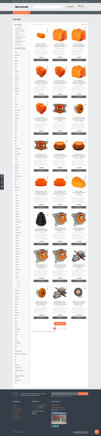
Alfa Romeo (17, 55)
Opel (17, 16)
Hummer (17, 115)
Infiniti (16, 123)
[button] (2, 187)
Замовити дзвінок (70, 7)
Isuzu (16, 126)
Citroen (16, 82)
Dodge (16, 93)
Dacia (16, 85)
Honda (16, 112)
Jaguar (16, 137)
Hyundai (17, 118)
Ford (16, 101)
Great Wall (17, 110)
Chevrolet (17, 77)
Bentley (16, 60)
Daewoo (17, 88)
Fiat (15, 99)
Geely (16, 104)
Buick (16, 66)
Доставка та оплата (46, 1)
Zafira (21, 16)
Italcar (16, 129)
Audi (16, 57)
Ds (15, 96)
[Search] (61, 7)
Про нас (33, 1)
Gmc (16, 107)
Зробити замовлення (83, 7)
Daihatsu (17, 90)
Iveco (16, 132)
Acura (16, 52)
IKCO (16, 121)
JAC (15, 134)
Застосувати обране (20, 48)
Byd (16, 68)
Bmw (16, 63)
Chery (16, 74)
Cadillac (16, 71)
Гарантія (38, 1)
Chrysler (17, 79)
